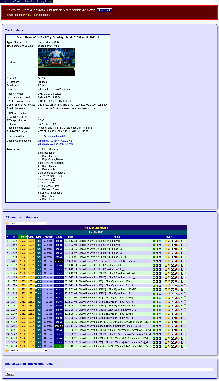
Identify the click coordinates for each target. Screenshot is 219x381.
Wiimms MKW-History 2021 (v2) (55, 140)
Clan (31, 236)
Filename (114, 236)
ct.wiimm (6, 1)
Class (59, 236)
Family (23, 236)
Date (70, 236)
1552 (23, 241)
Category (48, 236)
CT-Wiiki (17, 1)
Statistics (29, 1)
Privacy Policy (30, 15)
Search (10, 374)
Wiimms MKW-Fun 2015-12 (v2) (55, 144)
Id (14, 236)
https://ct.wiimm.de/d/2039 (52, 136)
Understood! (104, 10)
